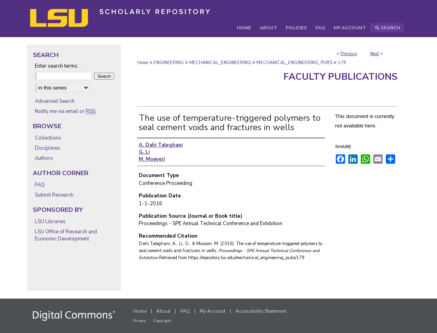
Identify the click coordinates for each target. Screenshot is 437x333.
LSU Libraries (50, 221)
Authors (44, 158)
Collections (48, 137)
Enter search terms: (57, 66)
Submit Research (54, 195)
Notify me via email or (65, 111)
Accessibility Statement (261, 311)
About (163, 311)
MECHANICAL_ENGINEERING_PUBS (294, 63)
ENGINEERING (169, 63)
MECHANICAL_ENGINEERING (220, 63)
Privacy (139, 321)
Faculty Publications (340, 76)
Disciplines (47, 148)
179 (342, 63)
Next (374, 54)
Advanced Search (55, 101)
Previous (348, 54)
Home (142, 63)
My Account (213, 311)
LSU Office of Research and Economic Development (66, 235)
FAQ (40, 184)
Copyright (162, 321)
